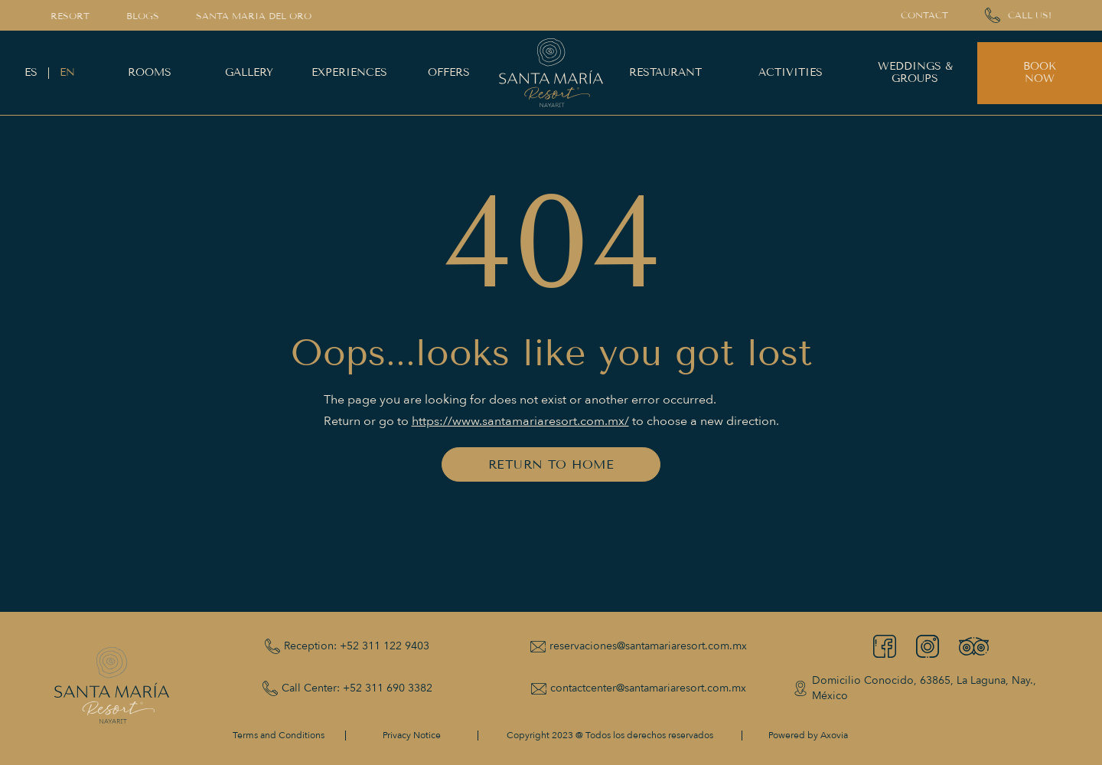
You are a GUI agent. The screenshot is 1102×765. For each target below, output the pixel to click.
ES (30, 73)
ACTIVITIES (790, 73)
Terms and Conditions (278, 735)
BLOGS (142, 15)
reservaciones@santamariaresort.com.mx (648, 646)
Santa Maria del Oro (253, 15)
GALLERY (249, 73)
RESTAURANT (665, 73)
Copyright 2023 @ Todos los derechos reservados (610, 735)
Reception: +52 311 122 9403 (356, 646)
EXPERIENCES (349, 73)
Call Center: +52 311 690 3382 (357, 688)
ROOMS (149, 73)
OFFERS (449, 73)
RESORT (70, 15)
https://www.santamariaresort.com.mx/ (520, 421)
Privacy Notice (412, 735)
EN (67, 73)
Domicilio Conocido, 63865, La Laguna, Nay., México (924, 688)
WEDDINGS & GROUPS (915, 72)
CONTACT (924, 15)
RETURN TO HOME (551, 464)
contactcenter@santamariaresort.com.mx (648, 688)
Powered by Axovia (808, 735)
